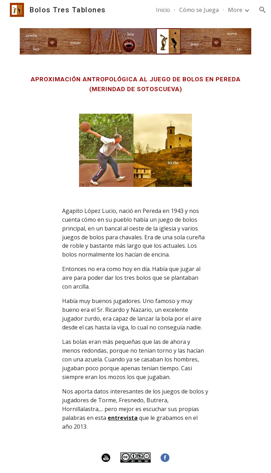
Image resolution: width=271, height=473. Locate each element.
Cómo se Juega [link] (199, 10)
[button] (262, 9)
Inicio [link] (163, 10)
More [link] (235, 10)
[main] (135, 84)
